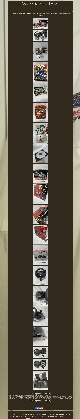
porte (19, 414)
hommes (66, 416)
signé (17, 414)
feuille (34, 414)
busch (61, 416)
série (70, 416)
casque (51, 414)
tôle (69, 414)
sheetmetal (19, 416)
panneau (38, 416)
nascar (24, 414)
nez (37, 414)
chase (40, 414)
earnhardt (32, 416)
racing (61, 414)
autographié (44, 416)
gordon (66, 414)
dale (26, 416)
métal (30, 414)
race (44, 414)
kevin (57, 414)
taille (48, 414)
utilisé (12, 416)
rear (23, 416)
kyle (53, 414)
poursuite (13, 414)
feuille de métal (53, 416)
